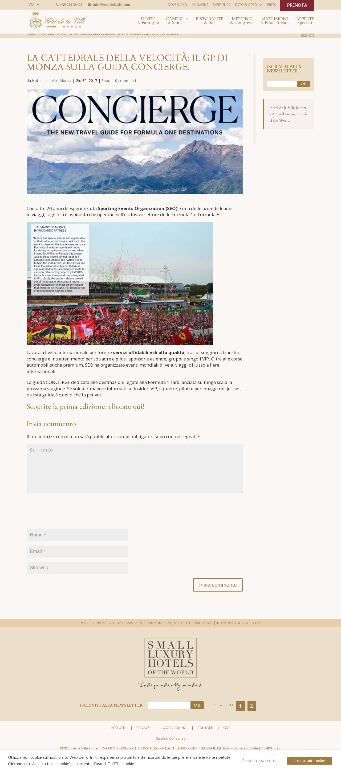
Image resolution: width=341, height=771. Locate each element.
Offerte (304, 21)
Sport (106, 80)
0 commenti (125, 80)
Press (271, 4)
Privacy (143, 736)
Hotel (148, 21)
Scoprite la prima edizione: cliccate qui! (85, 406)
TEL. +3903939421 (199, 631)
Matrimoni (275, 21)
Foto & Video (246, 4)
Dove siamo (177, 4)
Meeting (242, 21)
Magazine (200, 4)
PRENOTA (297, 5)
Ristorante (209, 21)
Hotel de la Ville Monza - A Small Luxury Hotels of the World (288, 114)
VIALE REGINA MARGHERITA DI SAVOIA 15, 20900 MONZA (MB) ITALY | (133, 631)
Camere (175, 21)
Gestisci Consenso (171, 746)
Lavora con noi (173, 736)
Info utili (118, 736)
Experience (221, 4)
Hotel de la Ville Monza (51, 80)
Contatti (205, 736)
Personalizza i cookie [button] (260, 760)
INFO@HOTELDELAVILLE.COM (238, 631)
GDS (226, 736)
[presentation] (67, 522)
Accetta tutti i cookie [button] (309, 760)
